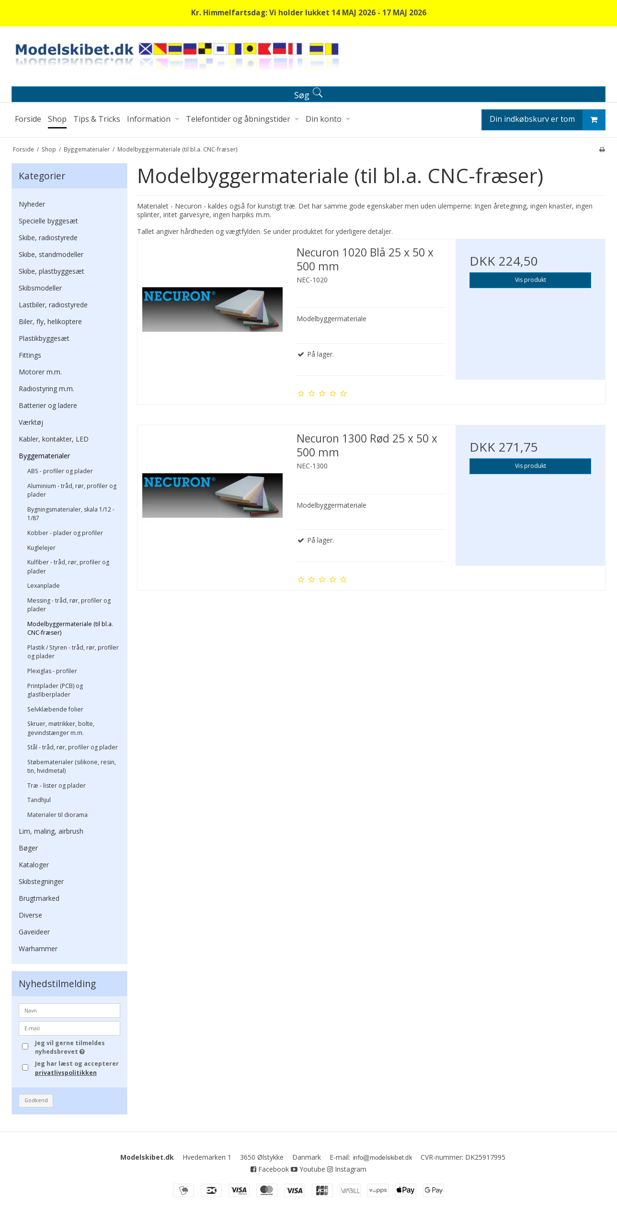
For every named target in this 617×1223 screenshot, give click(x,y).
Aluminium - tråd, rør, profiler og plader (71, 490)
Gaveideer (34, 931)
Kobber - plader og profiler (65, 533)
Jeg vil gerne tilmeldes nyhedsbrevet (77, 1047)
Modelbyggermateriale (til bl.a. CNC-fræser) (70, 628)
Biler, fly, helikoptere (50, 321)
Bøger (28, 847)
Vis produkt (530, 280)
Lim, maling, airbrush (51, 831)
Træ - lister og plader (56, 785)
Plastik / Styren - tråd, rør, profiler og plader (73, 651)
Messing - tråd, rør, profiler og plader (69, 604)
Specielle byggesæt (48, 220)
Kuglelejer (41, 548)
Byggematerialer (44, 455)
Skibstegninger (41, 881)
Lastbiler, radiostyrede (53, 304)
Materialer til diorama (57, 815)
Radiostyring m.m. (46, 388)
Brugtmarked (39, 898)
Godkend (36, 1100)
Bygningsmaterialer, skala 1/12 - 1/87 (70, 513)
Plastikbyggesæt (44, 338)
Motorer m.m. (40, 371)
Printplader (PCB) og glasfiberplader (55, 690)
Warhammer (38, 948)
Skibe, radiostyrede (48, 237)
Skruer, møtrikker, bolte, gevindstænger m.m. (60, 728)
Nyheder (32, 204)
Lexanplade (43, 586)
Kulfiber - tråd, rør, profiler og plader (68, 566)
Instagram (346, 1169)
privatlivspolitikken (66, 1073)
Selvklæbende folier (55, 709)
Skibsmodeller (40, 287)
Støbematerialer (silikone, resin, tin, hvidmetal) (71, 766)
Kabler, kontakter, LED (54, 438)
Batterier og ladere (48, 405)
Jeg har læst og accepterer (77, 1068)
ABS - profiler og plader (60, 471)
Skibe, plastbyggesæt (51, 271)
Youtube (308, 1169)
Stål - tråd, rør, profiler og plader (72, 747)
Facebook (270, 1169)
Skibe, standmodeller (51, 254)
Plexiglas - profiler (52, 671)
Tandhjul (39, 800)
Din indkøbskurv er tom (547, 119)
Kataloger (34, 864)
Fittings (30, 355)
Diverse (30, 915)
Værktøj (31, 422)
